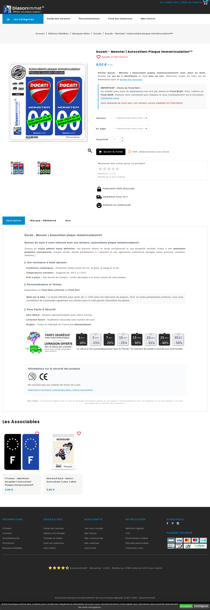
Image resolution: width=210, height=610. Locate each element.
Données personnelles (137, 549)
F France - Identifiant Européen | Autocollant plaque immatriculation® (19, 488)
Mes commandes (94, 544)
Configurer (201, 606)
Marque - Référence (43, 226)
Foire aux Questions (120, 24)
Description (13, 226)
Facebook (169, 530)
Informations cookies (137, 544)
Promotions (8, 549)
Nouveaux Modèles (12, 554)
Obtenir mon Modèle (54, 539)
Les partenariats (11, 544)
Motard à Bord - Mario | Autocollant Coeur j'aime (61, 486)
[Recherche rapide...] (95, 7)
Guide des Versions (58, 24)
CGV (128, 539)
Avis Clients (50, 554)
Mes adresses (92, 549)
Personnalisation (89, 24)
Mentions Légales (135, 534)
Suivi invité (90, 554)
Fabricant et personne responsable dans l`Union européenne (60, 396)
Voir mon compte (94, 534)
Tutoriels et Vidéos (53, 544)
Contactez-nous (110, 104)
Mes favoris (148, 24)
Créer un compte (191, 16)
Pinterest (174, 530)
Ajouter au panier (111, 158)
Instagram (179, 530)
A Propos (6, 534)
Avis (68, 226)
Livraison (7, 539)
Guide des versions (54, 534)
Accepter (186, 606)
